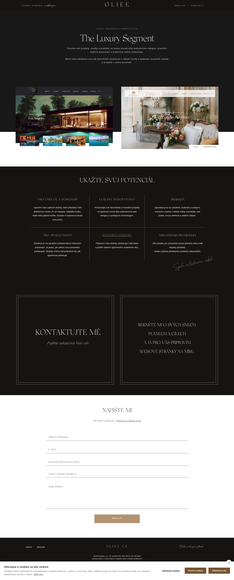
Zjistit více (38, 574)
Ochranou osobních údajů (128, 421)
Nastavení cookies (171, 571)
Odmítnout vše (219, 571)
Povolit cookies (195, 571)
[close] (229, 562)
